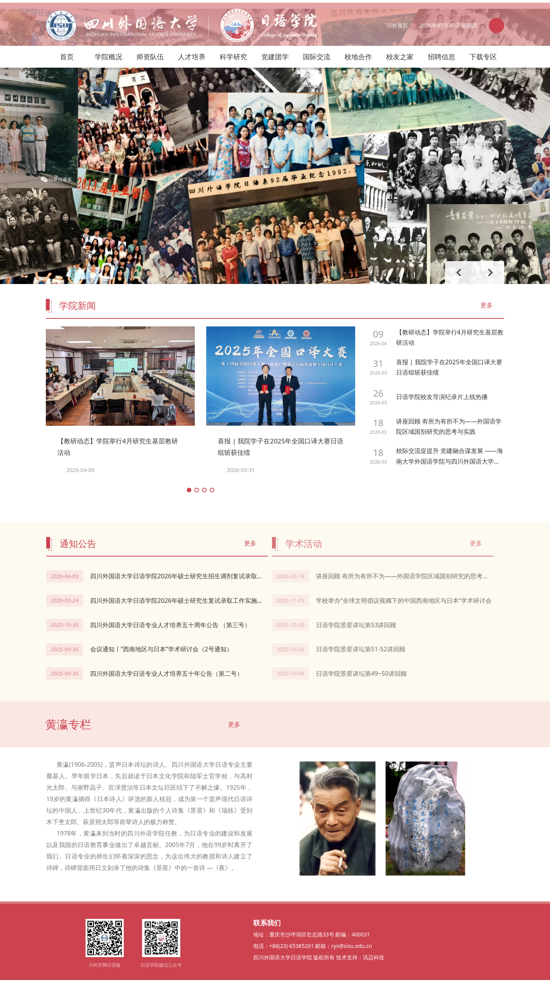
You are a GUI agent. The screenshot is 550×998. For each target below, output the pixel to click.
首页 (67, 47)
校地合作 (358, 47)
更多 (486, 322)
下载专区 (483, 47)
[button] (189, 507)
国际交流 (316, 47)
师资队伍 (150, 47)
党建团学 (275, 47)
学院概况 (108, 47)
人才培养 (191, 47)
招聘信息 (441, 47)
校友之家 (400, 47)
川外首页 (397, 25)
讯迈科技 (373, 975)
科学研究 (233, 47)
